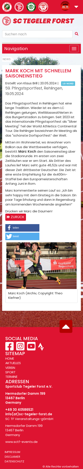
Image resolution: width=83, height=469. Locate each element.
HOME (9, 358)
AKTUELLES (13, 363)
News (7, 59)
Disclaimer (12, 457)
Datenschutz (14, 461)
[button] (76, 7)
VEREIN (10, 367)
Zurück (17, 216)
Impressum (12, 452)
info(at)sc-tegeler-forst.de (28, 414)
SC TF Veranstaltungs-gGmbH (29, 419)
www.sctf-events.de (21, 441)
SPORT (10, 372)
